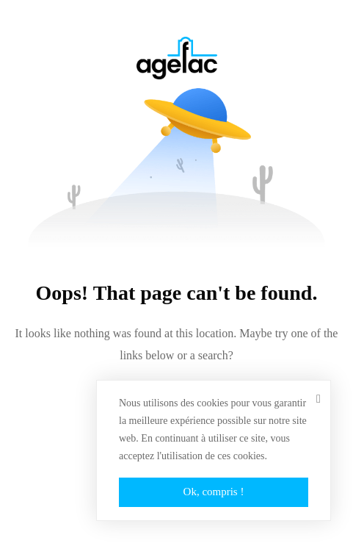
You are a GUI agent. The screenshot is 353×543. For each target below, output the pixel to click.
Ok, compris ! (213, 491)
